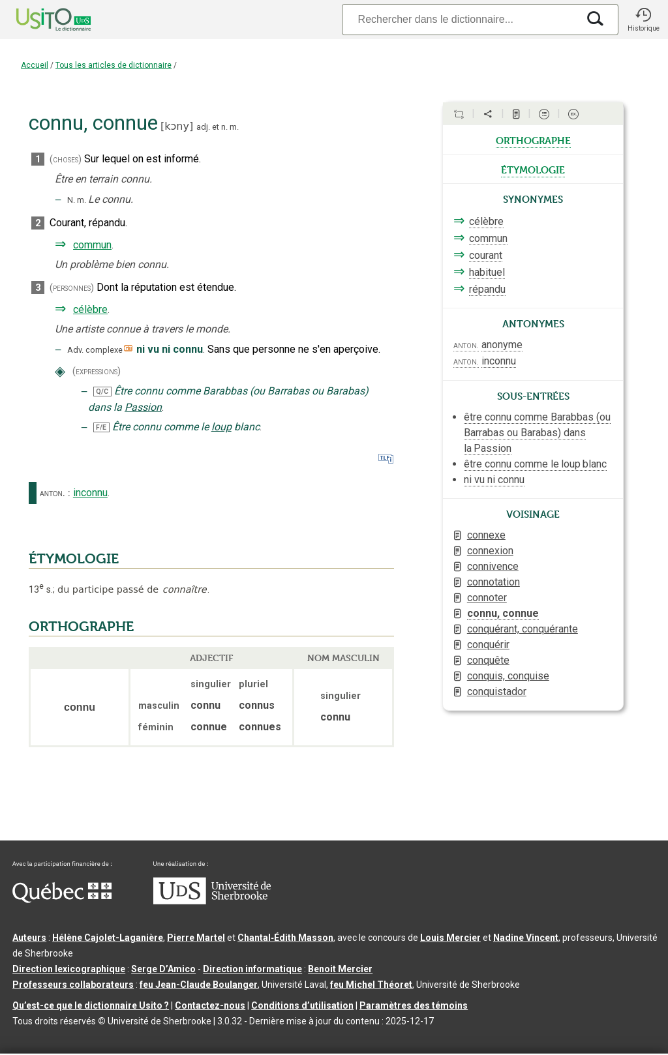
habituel (487, 272)
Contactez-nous (210, 1005)
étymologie (533, 169)
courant (485, 255)
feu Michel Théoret (371, 984)
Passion (143, 407)
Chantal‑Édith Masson (285, 937)
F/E (101, 427)
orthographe (533, 139)
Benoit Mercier (340, 969)
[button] (643, 19)
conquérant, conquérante (522, 629)
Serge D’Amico (163, 969)
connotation (493, 582)
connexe (486, 535)
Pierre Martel (196, 937)
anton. (52, 493)
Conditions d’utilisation (302, 1005)
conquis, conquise (508, 676)
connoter (487, 597)
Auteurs (29, 937)
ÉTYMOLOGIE (74, 559)
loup (221, 427)
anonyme (502, 344)
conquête (488, 660)
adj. (203, 127)
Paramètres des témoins (413, 1005)
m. (234, 127)
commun (92, 245)
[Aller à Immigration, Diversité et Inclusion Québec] (62, 900)
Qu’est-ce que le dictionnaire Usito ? (90, 1005)
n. (224, 127)
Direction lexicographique (68, 969)
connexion (490, 550)
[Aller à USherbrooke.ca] (212, 901)
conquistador (496, 691)
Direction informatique (252, 969)
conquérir (488, 644)
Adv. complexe (95, 350)
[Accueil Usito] (39, 19)
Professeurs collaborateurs (73, 984)
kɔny (176, 126)
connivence (493, 566)
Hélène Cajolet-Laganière (107, 937)
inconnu (90, 492)
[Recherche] (459, 19)
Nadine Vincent (525, 937)
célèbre (90, 309)
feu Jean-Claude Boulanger (199, 984)
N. (71, 200)
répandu (487, 289)
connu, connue (503, 613)
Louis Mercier (450, 937)
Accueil (34, 65)
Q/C (102, 391)
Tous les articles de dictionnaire (113, 65)
